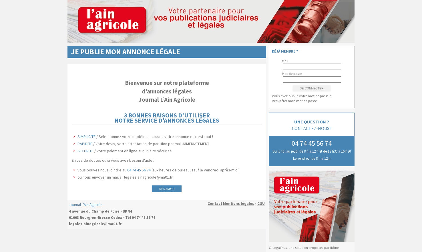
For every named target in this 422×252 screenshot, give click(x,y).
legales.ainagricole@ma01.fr (148, 177)
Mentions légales (238, 203)
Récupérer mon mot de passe (294, 101)
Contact (215, 203)
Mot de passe (292, 73)
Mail (285, 61)
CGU (261, 203)
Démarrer (166, 189)
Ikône (334, 247)
